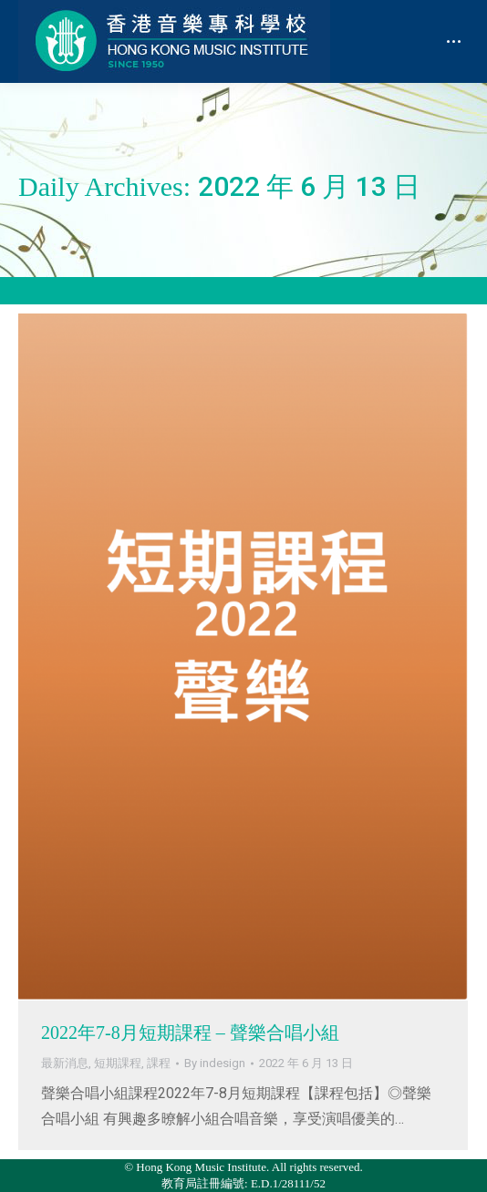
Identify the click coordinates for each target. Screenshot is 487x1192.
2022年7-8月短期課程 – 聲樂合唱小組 (190, 1032)
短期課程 (117, 1063)
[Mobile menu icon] (454, 41)
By (214, 1063)
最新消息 (64, 1063)
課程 (159, 1063)
